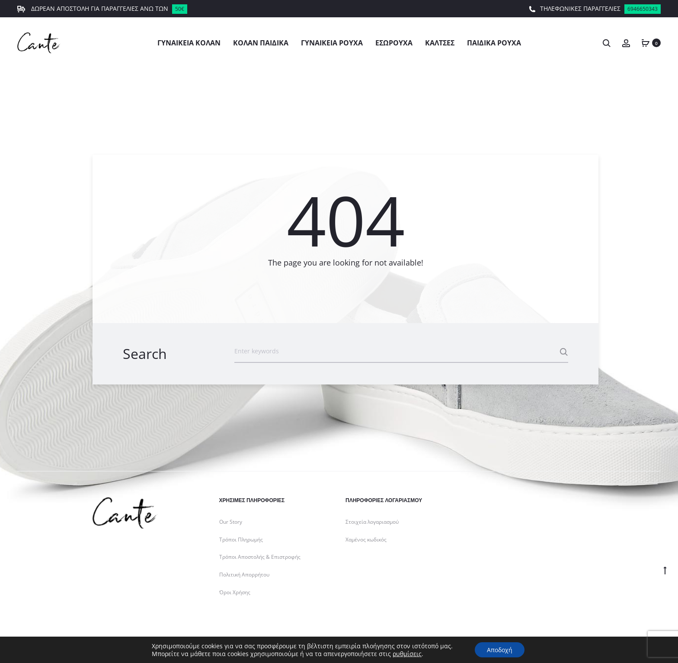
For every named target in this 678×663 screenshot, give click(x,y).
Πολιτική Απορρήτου (244, 574)
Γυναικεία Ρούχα (332, 43)
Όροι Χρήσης (234, 592)
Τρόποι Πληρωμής (241, 539)
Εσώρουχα (394, 43)
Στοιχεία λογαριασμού (372, 521)
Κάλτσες (439, 43)
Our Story (230, 521)
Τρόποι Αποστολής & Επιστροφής (260, 557)
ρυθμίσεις (406, 653)
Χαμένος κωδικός (366, 539)
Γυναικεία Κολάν (189, 43)
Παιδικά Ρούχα (494, 43)
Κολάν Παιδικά (260, 43)
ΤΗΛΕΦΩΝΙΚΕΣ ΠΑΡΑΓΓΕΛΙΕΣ (595, 9)
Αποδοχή (499, 649)
